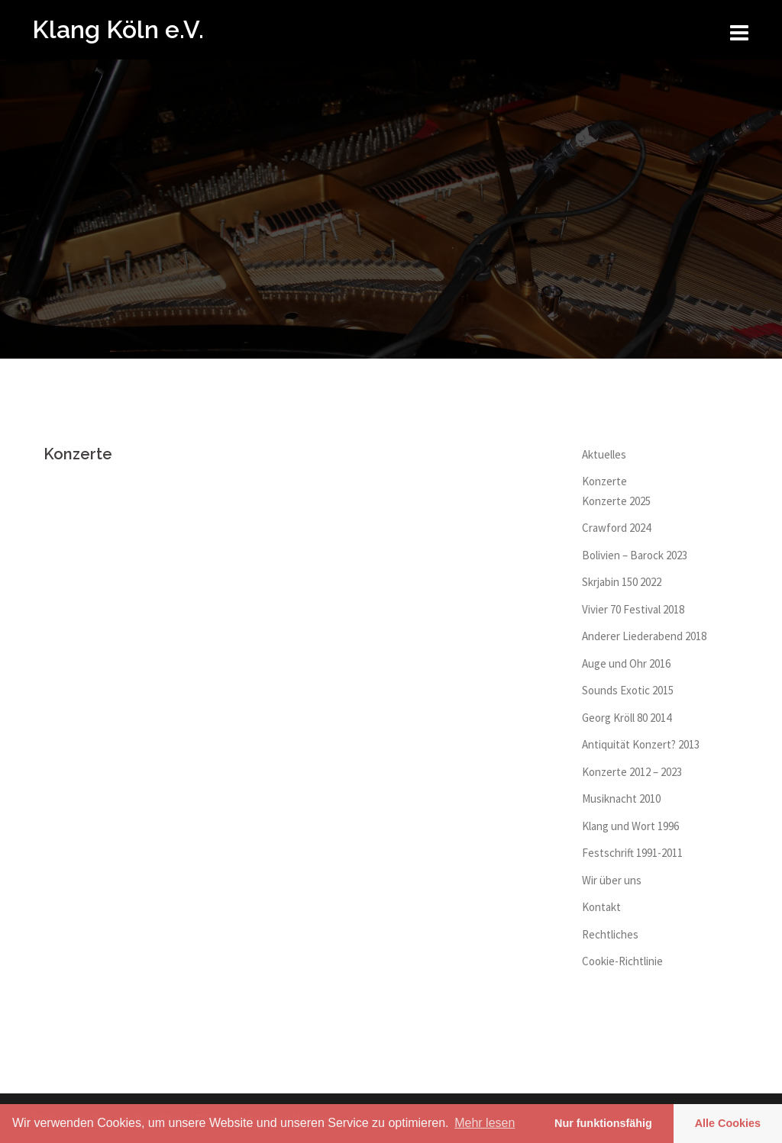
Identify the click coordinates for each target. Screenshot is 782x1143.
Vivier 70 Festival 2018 (633, 609)
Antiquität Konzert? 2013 (641, 744)
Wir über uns (611, 880)
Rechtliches (610, 934)
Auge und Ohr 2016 (626, 663)
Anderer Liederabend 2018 (644, 636)
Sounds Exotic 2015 (628, 690)
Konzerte (604, 481)
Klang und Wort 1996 (630, 826)
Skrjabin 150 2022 (621, 582)
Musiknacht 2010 (621, 798)
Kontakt (601, 907)
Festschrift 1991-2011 (632, 852)
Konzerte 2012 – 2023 (632, 772)
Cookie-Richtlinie (622, 961)
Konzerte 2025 (616, 501)
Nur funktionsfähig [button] (603, 1123)
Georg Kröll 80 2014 (626, 717)
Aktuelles (604, 454)
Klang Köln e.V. (118, 29)
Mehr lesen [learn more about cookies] (484, 1122)
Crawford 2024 (616, 527)
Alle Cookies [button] (728, 1123)
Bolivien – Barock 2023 (634, 555)
